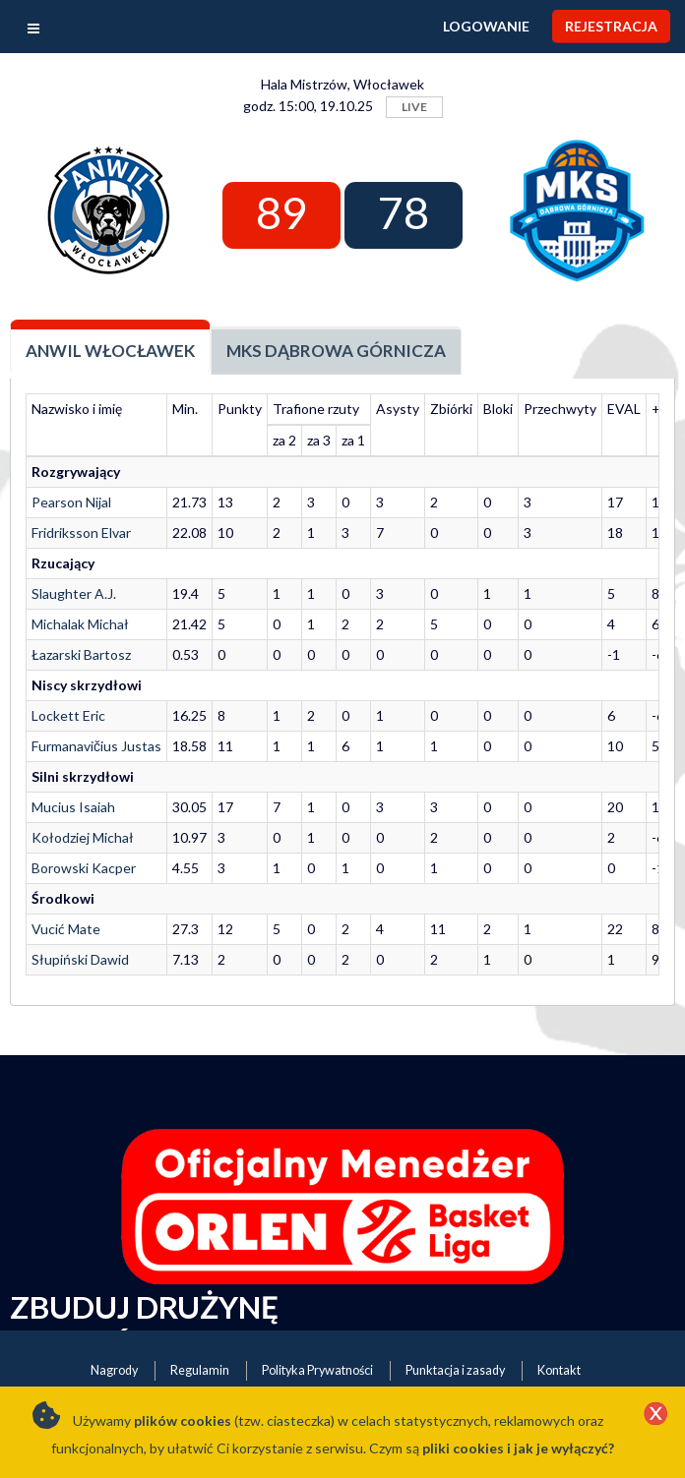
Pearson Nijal (71, 502)
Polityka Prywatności (317, 1370)
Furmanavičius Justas (96, 746)
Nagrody (114, 1370)
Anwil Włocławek (110, 350)
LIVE (414, 106)
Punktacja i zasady (455, 1370)
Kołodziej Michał (82, 837)
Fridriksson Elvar (81, 532)
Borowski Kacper (83, 867)
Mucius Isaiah (73, 806)
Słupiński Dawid (80, 959)
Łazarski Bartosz (81, 654)
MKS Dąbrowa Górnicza (336, 350)
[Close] (655, 1415)
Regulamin (199, 1370)
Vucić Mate (65, 928)
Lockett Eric (68, 715)
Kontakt (559, 1370)
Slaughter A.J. (73, 593)
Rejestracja (611, 26)
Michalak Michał (80, 624)
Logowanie (486, 26)
